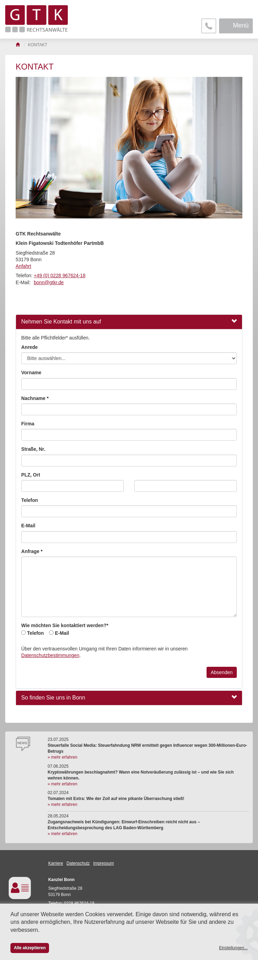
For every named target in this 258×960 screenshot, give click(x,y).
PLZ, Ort (30, 475)
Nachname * (35, 398)
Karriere (55, 863)
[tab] (129, 322)
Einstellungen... (233, 947)
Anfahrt (23, 266)
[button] (129, 322)
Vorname (31, 372)
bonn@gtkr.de (49, 282)
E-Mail (28, 525)
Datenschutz (78, 863)
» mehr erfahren (62, 757)
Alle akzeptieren (30, 947)
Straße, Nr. (33, 449)
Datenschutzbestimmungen (50, 655)
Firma (27, 423)
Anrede (29, 347)
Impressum (103, 863)
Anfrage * (31, 551)
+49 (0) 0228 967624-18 (59, 275)
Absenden (222, 672)
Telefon (29, 500)
